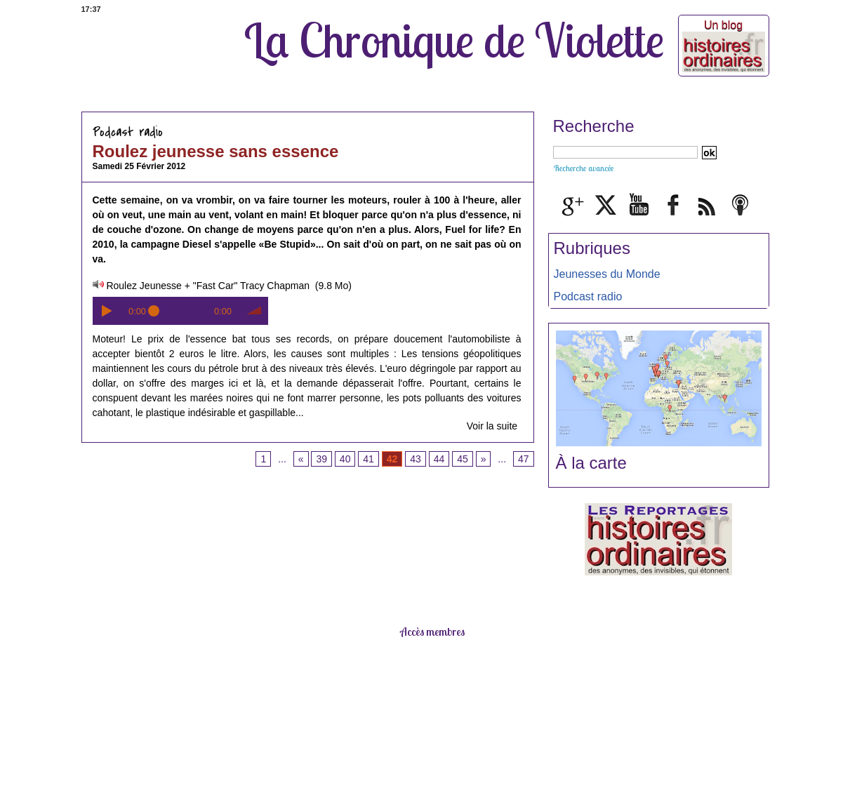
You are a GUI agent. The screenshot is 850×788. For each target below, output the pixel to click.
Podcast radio (588, 296)
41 (368, 459)
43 (415, 459)
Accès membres (432, 632)
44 (439, 459)
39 (321, 459)
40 (345, 459)
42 (392, 459)
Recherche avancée (583, 168)
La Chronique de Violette (454, 40)
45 (462, 459)
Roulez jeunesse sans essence (216, 151)
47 (523, 459)
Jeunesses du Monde (607, 274)
